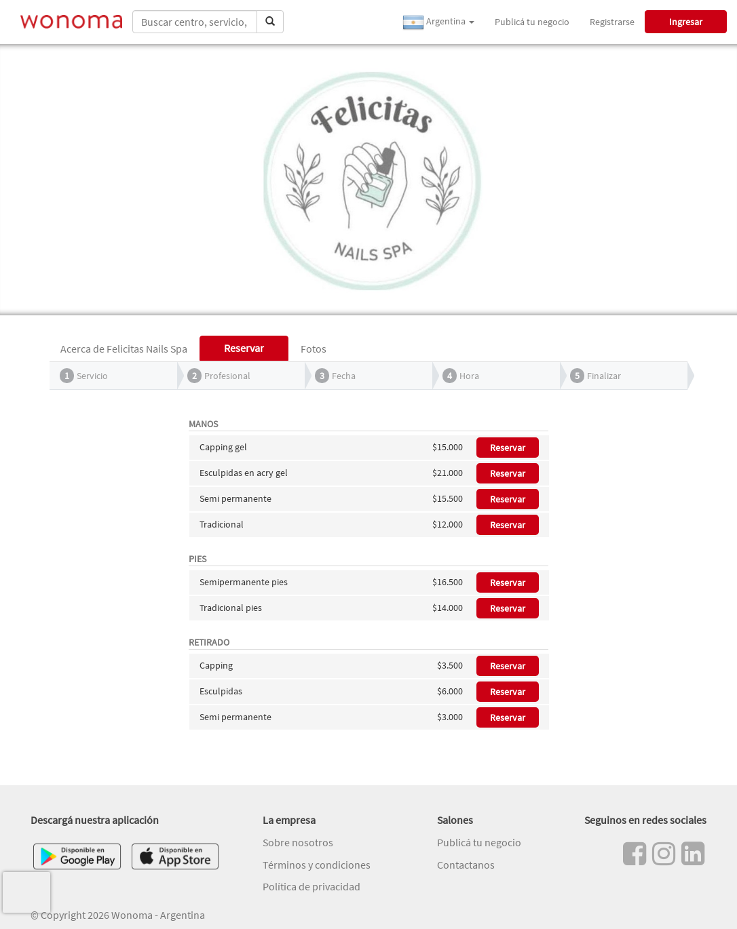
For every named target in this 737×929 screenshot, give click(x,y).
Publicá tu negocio (532, 22)
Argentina (438, 22)
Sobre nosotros (298, 842)
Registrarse (612, 22)
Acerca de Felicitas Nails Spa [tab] (123, 348)
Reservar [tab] (244, 348)
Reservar (507, 447)
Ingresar (685, 22)
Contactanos (466, 864)
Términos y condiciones (317, 864)
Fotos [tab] (313, 348)
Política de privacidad (311, 886)
